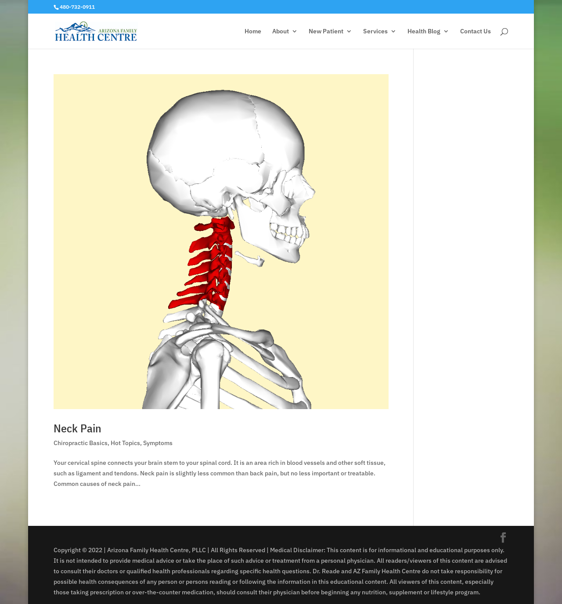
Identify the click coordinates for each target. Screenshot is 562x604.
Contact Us (475, 31)
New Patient (326, 31)
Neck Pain (77, 428)
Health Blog (423, 31)
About (280, 31)
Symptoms (158, 443)
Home (253, 31)
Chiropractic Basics (81, 443)
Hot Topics (125, 443)
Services (375, 31)
